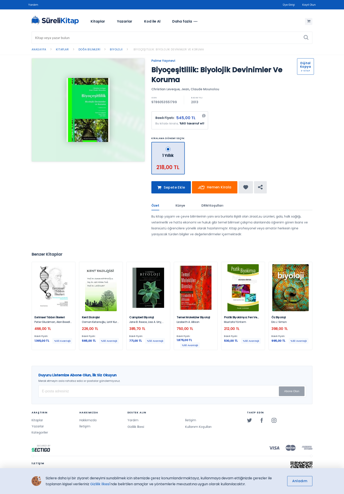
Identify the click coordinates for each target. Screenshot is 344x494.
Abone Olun (291, 391)
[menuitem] (98, 21)
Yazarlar (124, 21)
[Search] (172, 38)
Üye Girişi (289, 5)
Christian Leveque (165, 89)
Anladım (299, 481)
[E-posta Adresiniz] (172, 391)
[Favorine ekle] (245, 190)
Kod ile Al (152, 21)
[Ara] (306, 38)
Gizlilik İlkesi (135, 427)
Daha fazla (184, 21)
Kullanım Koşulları (198, 427)
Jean (185, 89)
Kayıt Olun (309, 5)
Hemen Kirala (214, 190)
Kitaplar (98, 21)
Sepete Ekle (171, 190)
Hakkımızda (88, 420)
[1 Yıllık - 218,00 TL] (168, 143)
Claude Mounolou (205, 89)
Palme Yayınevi (163, 60)
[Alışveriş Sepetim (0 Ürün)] (308, 21)
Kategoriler (40, 432)
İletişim (84, 426)
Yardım (33, 5)
